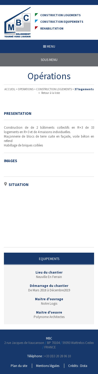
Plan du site (19, 366)
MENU (49, 46)
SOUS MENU (49, 60)
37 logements (84, 89)
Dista (83, 366)
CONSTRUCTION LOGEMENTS (54, 89)
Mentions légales (47, 366)
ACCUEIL (9, 89)
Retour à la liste (49, 93)
